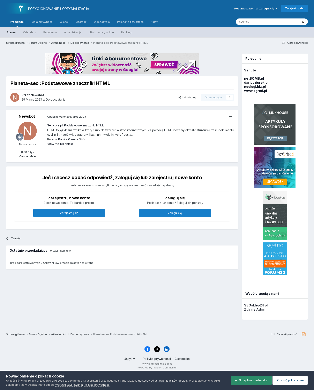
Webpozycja (102, 21)
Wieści (64, 21)
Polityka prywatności (157, 358)
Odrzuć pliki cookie (289, 380)
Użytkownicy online (101, 32)
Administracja (73, 32)
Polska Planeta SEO (71, 139)
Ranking (126, 32)
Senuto (250, 70)
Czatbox (81, 21)
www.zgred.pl (255, 91)
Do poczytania (56, 99)
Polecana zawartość (130, 21)
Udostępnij (187, 97)
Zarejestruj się (294, 8)
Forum (11, 32)
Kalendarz (29, 32)
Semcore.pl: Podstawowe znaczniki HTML (75, 125)
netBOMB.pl (254, 78)
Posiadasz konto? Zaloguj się (255, 8)
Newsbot (27, 116)
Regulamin (50, 32)
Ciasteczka (182, 358)
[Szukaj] (257, 21)
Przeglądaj (17, 23)
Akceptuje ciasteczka (250, 380)
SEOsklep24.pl (256, 305)
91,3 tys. (28, 152)
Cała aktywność (42, 21)
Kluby (154, 21)
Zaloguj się (175, 212)
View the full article (60, 144)
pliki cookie (59, 380)
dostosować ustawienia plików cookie (162, 380)
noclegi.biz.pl (255, 87)
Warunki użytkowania (69, 384)
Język (129, 358)
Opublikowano (66, 116)
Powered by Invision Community (157, 367)
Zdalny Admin (255, 309)
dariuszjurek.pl (256, 82)
